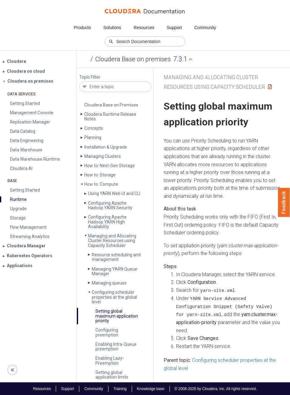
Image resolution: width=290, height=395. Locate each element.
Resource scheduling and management (116, 257)
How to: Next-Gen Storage (109, 165)
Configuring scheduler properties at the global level (114, 297)
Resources (144, 27)
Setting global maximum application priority (116, 316)
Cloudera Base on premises (133, 59)
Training (120, 388)
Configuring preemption (106, 332)
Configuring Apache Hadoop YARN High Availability (107, 222)
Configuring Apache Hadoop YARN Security (110, 205)
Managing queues (109, 282)
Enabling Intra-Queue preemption (116, 346)
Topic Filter (89, 77)
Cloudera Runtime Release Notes (110, 116)
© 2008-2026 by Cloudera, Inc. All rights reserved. (216, 388)
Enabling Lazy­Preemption (109, 360)
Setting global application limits (111, 375)
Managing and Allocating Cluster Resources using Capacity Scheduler (112, 240)
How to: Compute (101, 184)
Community (205, 27)
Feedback (284, 202)
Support (174, 27)
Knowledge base (151, 388)
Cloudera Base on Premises (111, 104)
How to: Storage (100, 174)
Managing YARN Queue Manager (114, 271)
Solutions (112, 27)
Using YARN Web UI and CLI (114, 193)
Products (82, 27)
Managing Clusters (102, 156)
